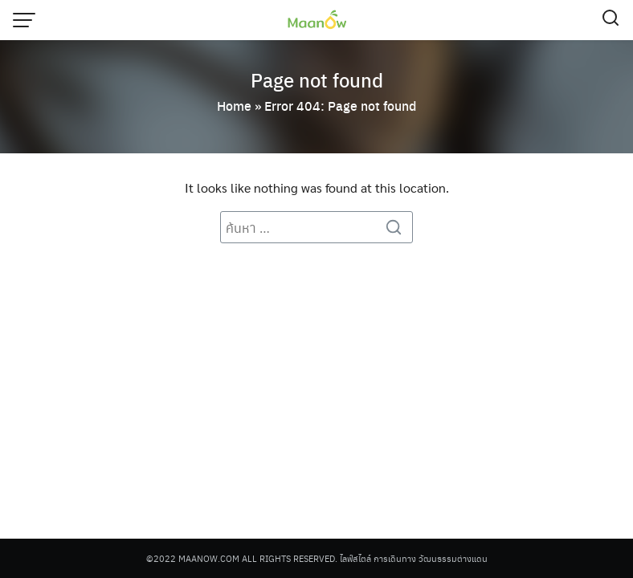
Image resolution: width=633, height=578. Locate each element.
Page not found (317, 79)
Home (234, 105)
